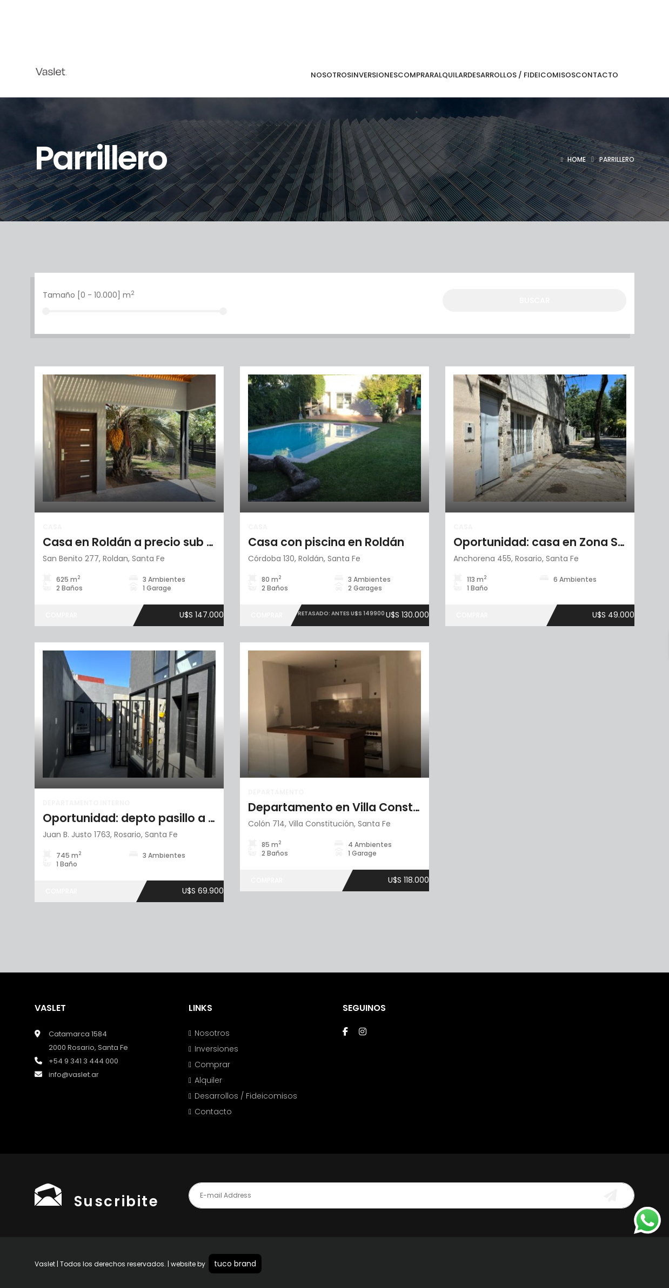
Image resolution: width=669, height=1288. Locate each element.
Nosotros (212, 1033)
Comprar (212, 1064)
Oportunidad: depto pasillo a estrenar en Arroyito (182, 818)
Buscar (534, 300)
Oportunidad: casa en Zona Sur (541, 542)
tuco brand (235, 1263)
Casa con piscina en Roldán (326, 542)
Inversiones (216, 1048)
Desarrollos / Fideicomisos (246, 1095)
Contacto (213, 1111)
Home (576, 159)
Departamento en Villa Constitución (350, 807)
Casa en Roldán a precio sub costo (141, 542)
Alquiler (208, 1080)
